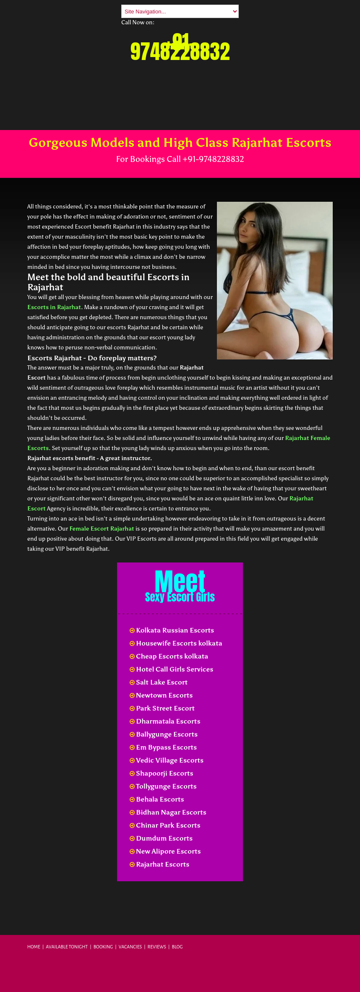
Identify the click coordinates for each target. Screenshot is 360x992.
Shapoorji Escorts (161, 773)
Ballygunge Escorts (164, 734)
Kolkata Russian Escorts (172, 630)
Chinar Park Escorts (165, 825)
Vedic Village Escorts (166, 760)
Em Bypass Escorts (163, 747)
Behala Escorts (157, 799)
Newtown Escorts (161, 695)
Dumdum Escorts (161, 838)
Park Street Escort (162, 708)
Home (33, 946)
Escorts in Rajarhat (54, 307)
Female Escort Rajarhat (101, 528)
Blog (177, 946)
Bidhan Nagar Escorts (168, 812)
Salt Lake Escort (159, 682)
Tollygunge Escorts (163, 786)
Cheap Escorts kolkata (169, 656)
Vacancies (130, 946)
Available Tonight (67, 946)
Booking (103, 946)
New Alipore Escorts (165, 851)
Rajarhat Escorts (159, 864)
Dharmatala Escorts (165, 721)
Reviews (157, 946)
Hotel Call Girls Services (171, 669)
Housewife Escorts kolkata (176, 643)
